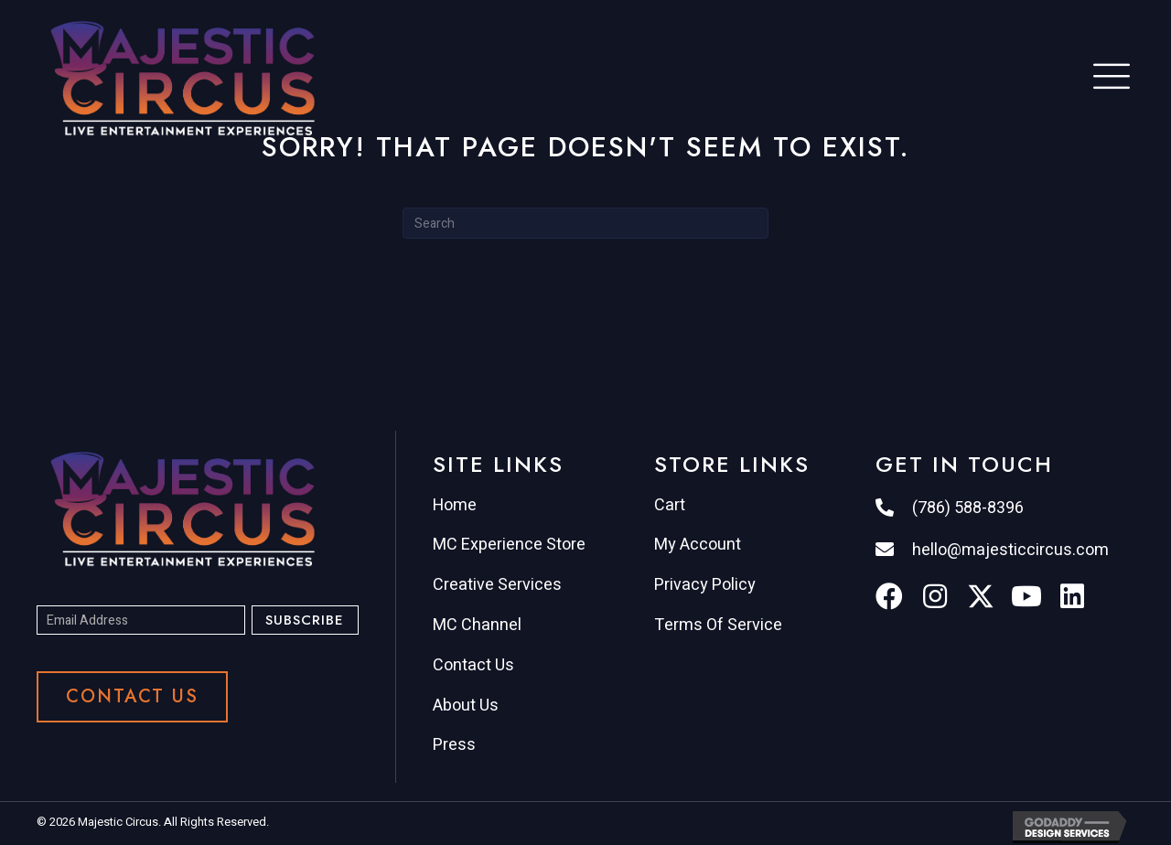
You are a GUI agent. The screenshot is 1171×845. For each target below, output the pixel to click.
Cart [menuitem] (669, 505)
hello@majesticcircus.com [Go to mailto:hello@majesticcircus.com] (1010, 550)
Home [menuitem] (455, 505)
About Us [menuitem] (466, 705)
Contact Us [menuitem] (473, 665)
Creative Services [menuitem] (497, 584)
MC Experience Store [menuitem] (509, 544)
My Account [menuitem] (697, 544)
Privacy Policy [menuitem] (705, 584)
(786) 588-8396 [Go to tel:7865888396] (968, 508)
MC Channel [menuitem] (477, 625)
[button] (305, 620)
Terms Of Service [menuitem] (718, 625)
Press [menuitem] (454, 745)
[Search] (585, 223)
